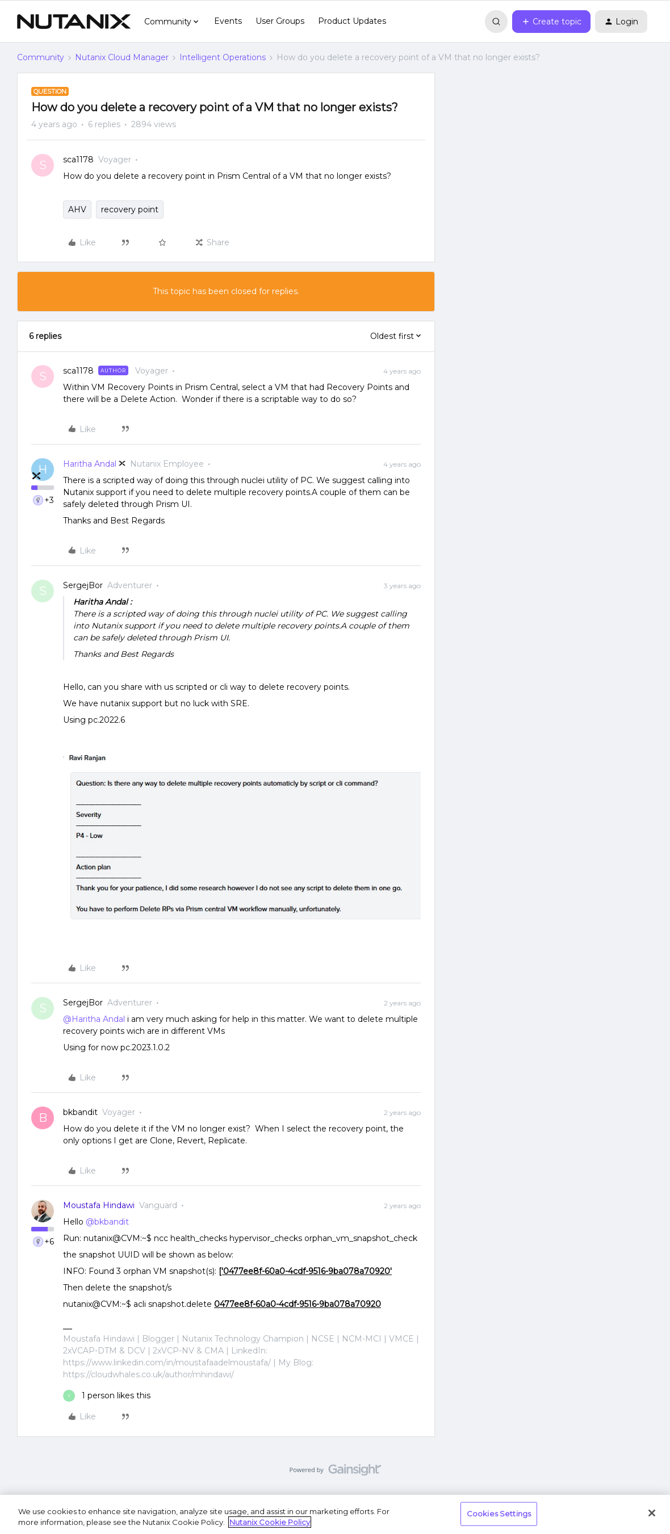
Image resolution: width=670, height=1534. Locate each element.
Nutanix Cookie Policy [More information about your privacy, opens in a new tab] (269, 1522)
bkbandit (80, 1112)
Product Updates (352, 21)
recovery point (129, 209)
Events (228, 21)
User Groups (280, 21)
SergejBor (83, 585)
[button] (551, 21)
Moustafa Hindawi (99, 1205)
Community (40, 57)
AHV (77, 209)
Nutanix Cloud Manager (122, 57)
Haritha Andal (89, 464)
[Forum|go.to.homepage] (74, 21)
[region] (335, 1514)
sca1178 (78, 159)
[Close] (651, 1513)
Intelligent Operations (222, 57)
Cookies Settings (499, 1513)
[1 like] (106, 1396)
